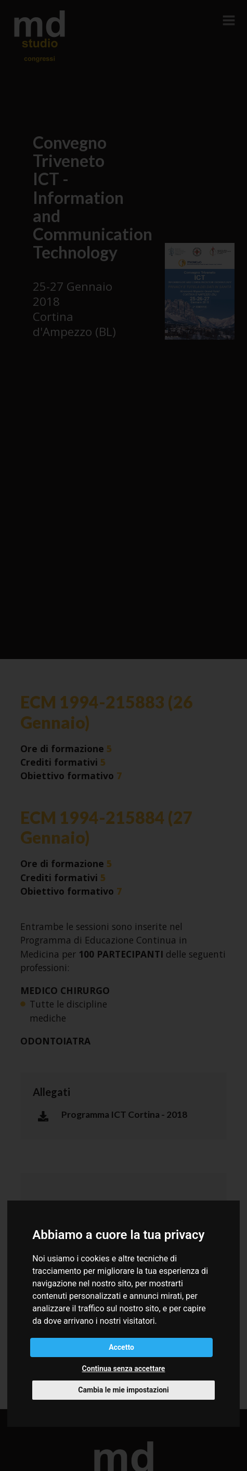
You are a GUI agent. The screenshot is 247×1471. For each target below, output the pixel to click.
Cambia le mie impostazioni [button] (123, 1390)
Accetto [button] (121, 1347)
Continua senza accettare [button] (123, 1368)
